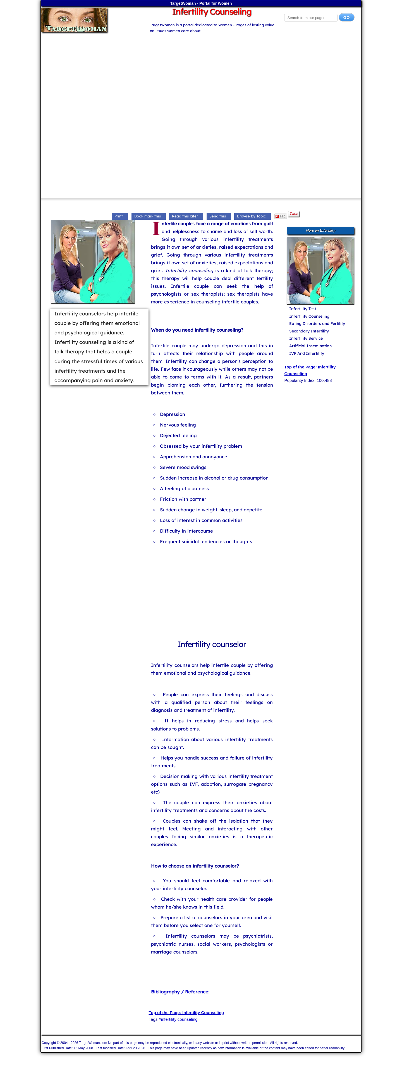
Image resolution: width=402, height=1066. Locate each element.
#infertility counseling (178, 1019)
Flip (280, 216)
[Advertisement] (201, 73)
